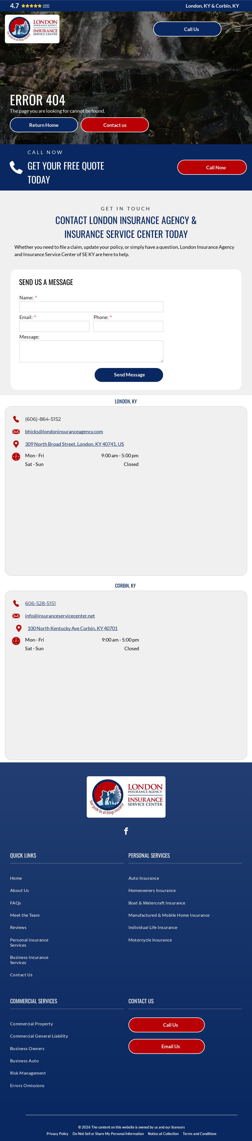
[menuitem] (30, 878)
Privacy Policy (57, 1133)
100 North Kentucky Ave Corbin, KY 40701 (73, 628)
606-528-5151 (40, 603)
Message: (29, 337)
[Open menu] (237, 29)
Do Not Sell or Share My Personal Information (108, 1133)
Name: (26, 297)
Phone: (101, 317)
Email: (26, 317)
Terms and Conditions (200, 1133)
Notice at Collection (163, 1133)
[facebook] (126, 832)
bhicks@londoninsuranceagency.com (64, 431)
